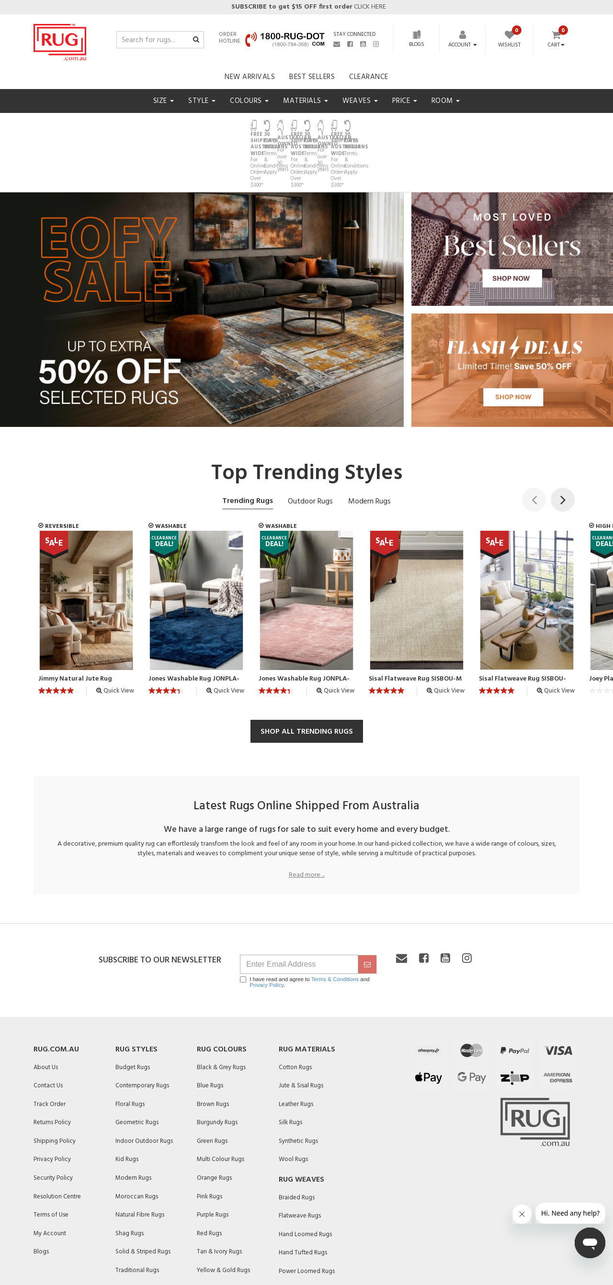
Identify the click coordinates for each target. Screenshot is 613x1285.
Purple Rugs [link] (212, 1161)
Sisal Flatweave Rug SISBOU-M (415, 626)
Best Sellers (312, 77)
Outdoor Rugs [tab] (310, 448)
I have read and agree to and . (304, 928)
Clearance (368, 77)
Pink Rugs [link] (209, 1143)
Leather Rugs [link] (296, 1051)
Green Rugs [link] (212, 1088)
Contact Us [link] (48, 1032)
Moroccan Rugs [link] (136, 1143)
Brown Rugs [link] (213, 1051)
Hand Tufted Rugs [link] (303, 1200)
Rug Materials (307, 996)
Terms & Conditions (335, 925)
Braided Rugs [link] (297, 1144)
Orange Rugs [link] (214, 1124)
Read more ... (307, 822)
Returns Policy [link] (52, 1069)
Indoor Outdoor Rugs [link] (144, 1088)
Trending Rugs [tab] (247, 447)
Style (202, 101)
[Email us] (336, 44)
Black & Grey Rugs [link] (221, 1014)
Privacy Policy (267, 931)
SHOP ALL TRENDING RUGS (307, 678)
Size (163, 101)
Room (445, 101)
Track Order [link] (50, 1051)
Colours (249, 101)
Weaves (360, 101)
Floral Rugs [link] (130, 1051)
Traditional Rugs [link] (137, 1217)
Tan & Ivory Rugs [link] (219, 1199)
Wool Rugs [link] (293, 1106)
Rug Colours (222, 996)
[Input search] (160, 39)
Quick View (115, 638)
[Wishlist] (509, 40)
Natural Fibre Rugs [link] (139, 1161)
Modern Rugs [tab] (369, 448)
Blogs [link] (41, 1199)
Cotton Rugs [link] (295, 1014)
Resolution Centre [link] (57, 1143)
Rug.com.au (56, 996)
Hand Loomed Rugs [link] (305, 1181)
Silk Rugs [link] (290, 1069)
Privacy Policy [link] (52, 1106)
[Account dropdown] (462, 45)
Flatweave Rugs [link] (300, 1162)
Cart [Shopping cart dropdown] (556, 45)
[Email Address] (299, 910)
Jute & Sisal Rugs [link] (301, 1032)
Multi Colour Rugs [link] (220, 1106)
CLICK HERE (308, 6)
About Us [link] (46, 1014)
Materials (305, 101)
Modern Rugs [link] (133, 1124)
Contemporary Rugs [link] (142, 1032)
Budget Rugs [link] (132, 1014)
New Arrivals (250, 77)
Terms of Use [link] (51, 1161)
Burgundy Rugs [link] (217, 1069)
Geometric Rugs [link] (137, 1069)
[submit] (367, 910)
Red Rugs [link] (209, 1180)
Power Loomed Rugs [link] (307, 1218)
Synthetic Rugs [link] (298, 1088)
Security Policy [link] (53, 1124)
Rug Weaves (301, 1126)
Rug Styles (136, 996)
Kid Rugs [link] (126, 1106)
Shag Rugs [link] (129, 1180)
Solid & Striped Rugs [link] (142, 1199)
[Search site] (196, 40)
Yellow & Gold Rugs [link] (223, 1217)
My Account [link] (50, 1180)
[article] (86, 562)
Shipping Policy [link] (55, 1088)
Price (404, 101)
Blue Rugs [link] (210, 1032)
